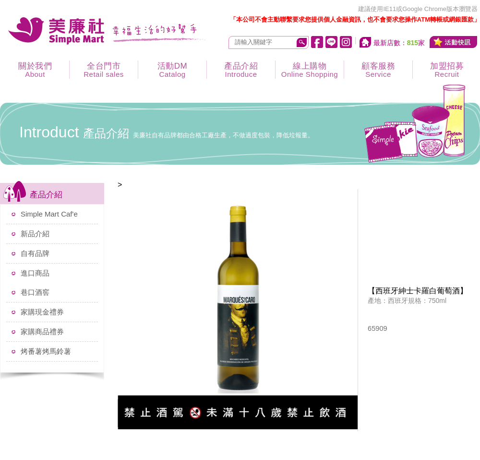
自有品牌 (35, 253)
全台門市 (104, 69)
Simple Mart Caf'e (49, 214)
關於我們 (35, 69)
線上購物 (310, 69)
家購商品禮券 (42, 331)
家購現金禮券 (42, 312)
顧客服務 (378, 69)
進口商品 (35, 273)
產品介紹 (241, 69)
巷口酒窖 (35, 292)
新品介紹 (35, 234)
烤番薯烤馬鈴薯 (46, 351)
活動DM (172, 69)
